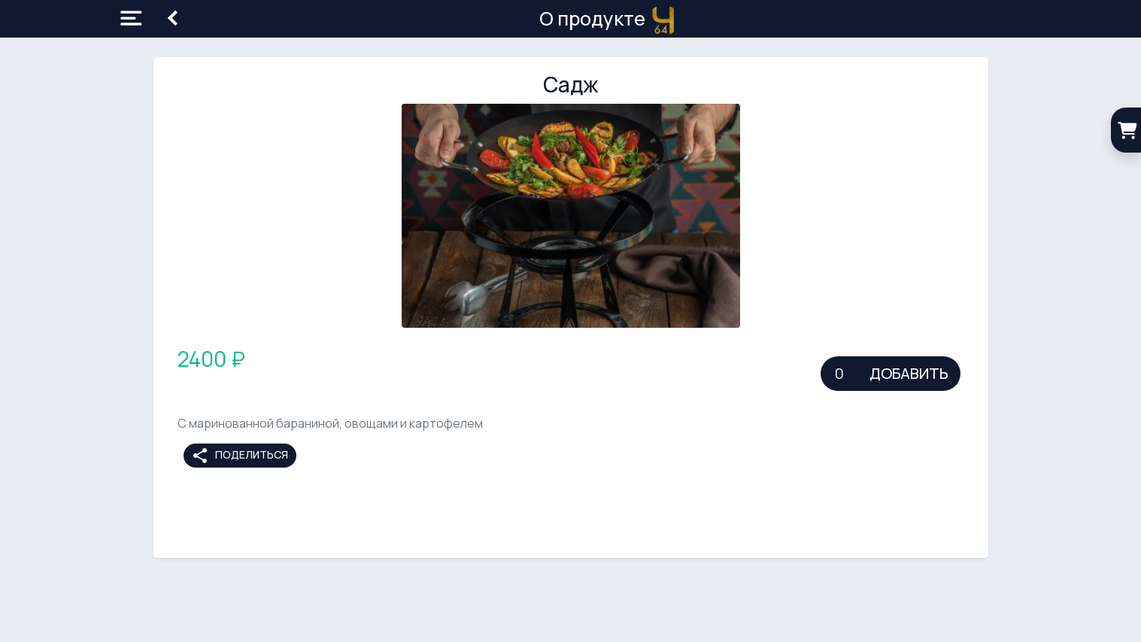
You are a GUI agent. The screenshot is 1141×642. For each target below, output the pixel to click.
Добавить (908, 373)
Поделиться (239, 456)
